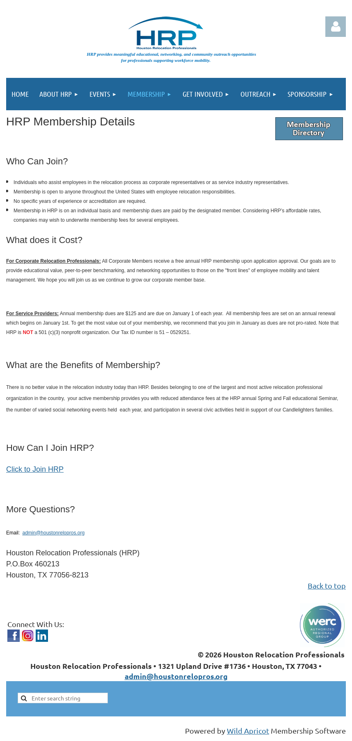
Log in (335, 26)
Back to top (327, 585)
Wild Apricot (248, 730)
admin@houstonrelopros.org (53, 533)
